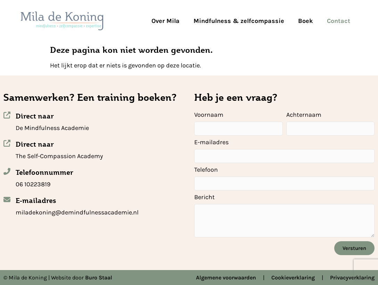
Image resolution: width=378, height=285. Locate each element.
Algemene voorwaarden (226, 277)
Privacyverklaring (352, 277)
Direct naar (35, 116)
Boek (305, 21)
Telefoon (206, 169)
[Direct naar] (6, 115)
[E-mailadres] (6, 199)
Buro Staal (98, 277)
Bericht (204, 197)
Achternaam (303, 115)
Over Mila (165, 21)
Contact (338, 21)
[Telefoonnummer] (6, 171)
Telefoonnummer (44, 172)
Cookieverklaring (293, 277)
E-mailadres (36, 200)
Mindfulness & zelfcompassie (239, 21)
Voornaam (208, 115)
